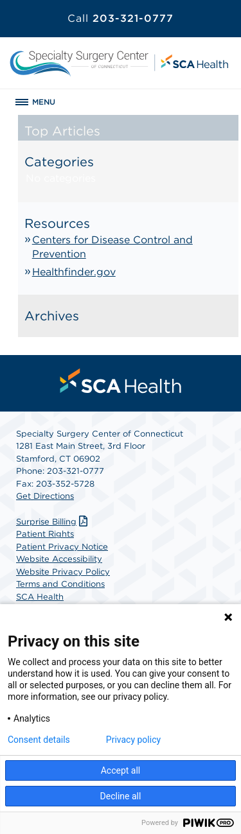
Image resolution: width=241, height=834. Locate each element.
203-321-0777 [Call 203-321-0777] (120, 18)
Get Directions (45, 496)
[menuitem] (120, 380)
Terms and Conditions (60, 584)
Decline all (120, 796)
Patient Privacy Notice (62, 547)
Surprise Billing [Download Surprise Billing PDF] (53, 521)
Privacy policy (133, 739)
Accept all (121, 770)
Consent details (39, 739)
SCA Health (40, 597)
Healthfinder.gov (74, 272)
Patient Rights (45, 534)
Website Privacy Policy (63, 572)
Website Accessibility (59, 559)
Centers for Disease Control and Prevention (112, 247)
